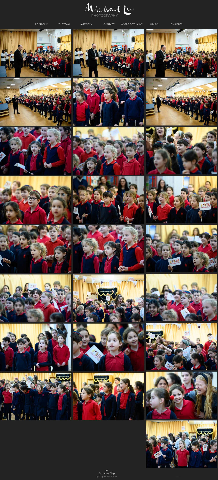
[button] (178, 476)
